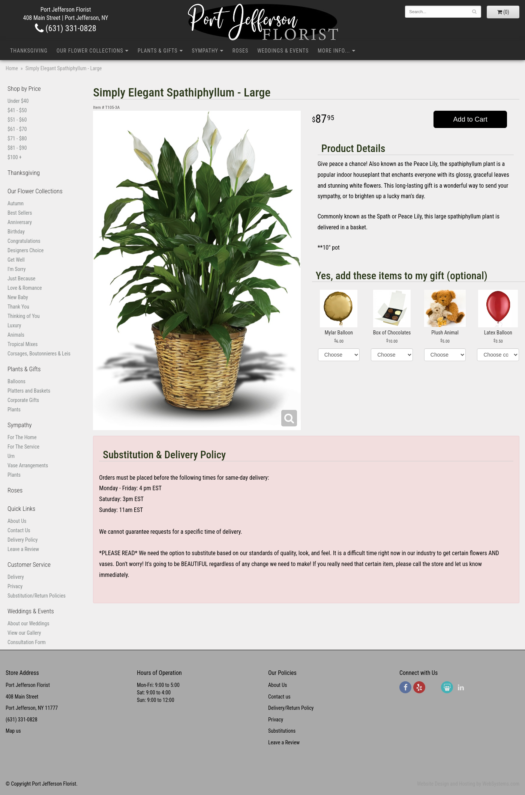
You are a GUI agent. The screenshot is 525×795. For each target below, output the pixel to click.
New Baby (18, 297)
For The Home (22, 437)
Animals (16, 335)
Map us (13, 731)
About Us (17, 521)
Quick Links (21, 508)
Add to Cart (470, 119)
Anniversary (20, 222)
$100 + (15, 157)
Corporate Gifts (23, 400)
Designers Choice (26, 250)
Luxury (14, 325)
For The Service (23, 447)
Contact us (279, 697)
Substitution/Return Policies (37, 596)
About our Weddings (29, 623)
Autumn (16, 203)
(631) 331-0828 (65, 28)
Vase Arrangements (28, 465)
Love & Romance (25, 288)
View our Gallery (24, 633)
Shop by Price (24, 88)
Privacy (15, 586)
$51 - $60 (17, 120)
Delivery (16, 577)
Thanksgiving (29, 51)
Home (12, 68)
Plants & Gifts (158, 51)
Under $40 (18, 101)
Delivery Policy (23, 540)
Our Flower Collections (90, 51)
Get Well (16, 260)
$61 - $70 (17, 129)
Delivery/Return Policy (291, 708)
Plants (14, 410)
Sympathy (205, 51)
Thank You (18, 307)
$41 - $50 (17, 110)
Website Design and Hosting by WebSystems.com (468, 784)
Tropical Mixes (23, 344)
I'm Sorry (17, 269)
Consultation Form (27, 642)
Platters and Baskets (29, 391)
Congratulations (24, 241)
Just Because (21, 279)
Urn (11, 456)
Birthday (16, 232)
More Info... (334, 51)
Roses (240, 51)
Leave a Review (23, 549)
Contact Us (19, 530)
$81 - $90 (17, 148)
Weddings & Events (283, 51)
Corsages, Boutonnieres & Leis (39, 354)
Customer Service (29, 564)
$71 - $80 (17, 139)
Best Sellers (20, 213)
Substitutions (282, 731)
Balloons (17, 381)
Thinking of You (24, 316)
